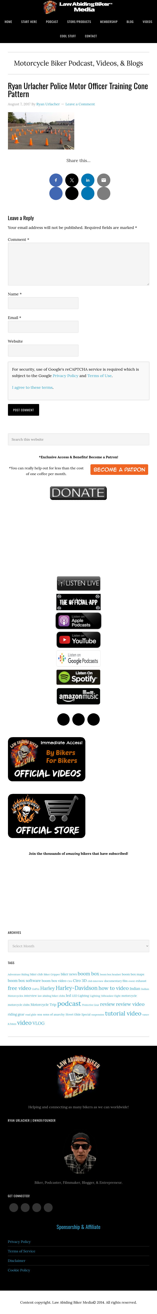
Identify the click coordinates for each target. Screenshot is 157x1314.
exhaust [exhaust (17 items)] (141, 981)
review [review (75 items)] (107, 1004)
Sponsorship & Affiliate (78, 1227)
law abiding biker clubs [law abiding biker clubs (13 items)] (51, 995)
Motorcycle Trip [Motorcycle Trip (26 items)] (43, 1004)
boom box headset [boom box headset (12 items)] (110, 974)
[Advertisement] (41, 537)
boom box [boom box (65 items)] (88, 974)
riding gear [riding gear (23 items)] (16, 1014)
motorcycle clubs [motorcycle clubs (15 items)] (19, 1004)
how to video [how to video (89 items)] (113, 988)
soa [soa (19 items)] (39, 1014)
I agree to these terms (32, 387)
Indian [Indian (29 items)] (135, 988)
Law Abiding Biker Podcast (78, 7)
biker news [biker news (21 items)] (69, 974)
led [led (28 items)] (68, 995)
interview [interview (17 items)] (30, 996)
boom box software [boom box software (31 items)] (24, 980)
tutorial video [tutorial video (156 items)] (123, 1013)
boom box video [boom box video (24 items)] (54, 981)
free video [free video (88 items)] (19, 988)
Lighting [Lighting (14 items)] (95, 995)
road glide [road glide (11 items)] (30, 1014)
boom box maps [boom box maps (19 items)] (133, 974)
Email (14, 317)
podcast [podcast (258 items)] (69, 1003)
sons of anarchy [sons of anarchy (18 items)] (54, 1014)
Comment (18, 239)
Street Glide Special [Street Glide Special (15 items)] (78, 1014)
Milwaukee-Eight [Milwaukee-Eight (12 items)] (111, 995)
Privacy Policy (65, 375)
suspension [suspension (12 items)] (97, 1014)
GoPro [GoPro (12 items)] (35, 989)
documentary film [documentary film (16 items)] (116, 981)
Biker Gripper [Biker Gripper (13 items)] (52, 974)
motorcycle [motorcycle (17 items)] (129, 996)
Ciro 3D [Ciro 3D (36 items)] (80, 980)
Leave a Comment (80, 104)
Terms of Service (21, 1251)
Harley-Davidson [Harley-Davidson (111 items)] (77, 988)
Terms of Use (99, 375)
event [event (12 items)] (131, 981)
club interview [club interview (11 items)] (95, 981)
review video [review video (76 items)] (130, 1004)
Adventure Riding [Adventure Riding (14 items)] (18, 974)
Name (15, 293)
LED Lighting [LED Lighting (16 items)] (80, 995)
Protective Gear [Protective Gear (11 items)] (90, 1004)
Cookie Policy (19, 1270)
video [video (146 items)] (24, 1022)
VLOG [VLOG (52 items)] (38, 1023)
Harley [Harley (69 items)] (47, 988)
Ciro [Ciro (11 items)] (69, 981)
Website (15, 341)
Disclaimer (16, 1260)
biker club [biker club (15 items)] (36, 974)
